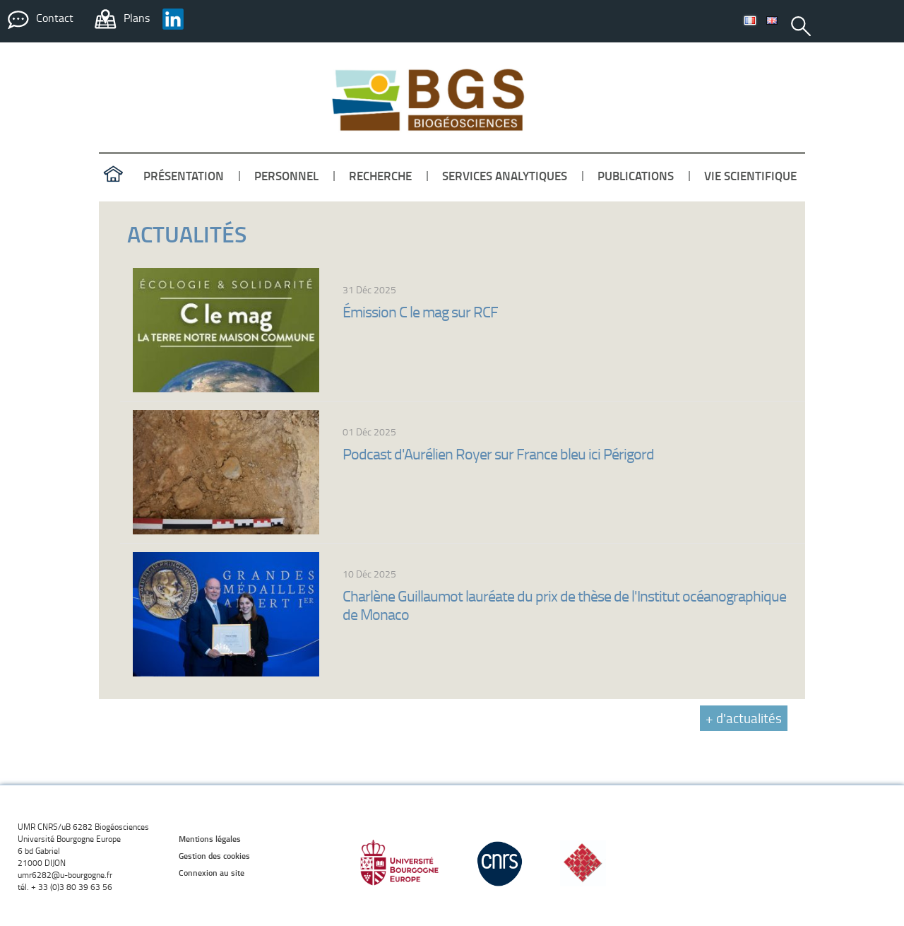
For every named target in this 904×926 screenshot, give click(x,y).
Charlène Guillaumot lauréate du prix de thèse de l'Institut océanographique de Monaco (564, 605)
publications (635, 175)
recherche (380, 175)
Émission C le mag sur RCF (420, 311)
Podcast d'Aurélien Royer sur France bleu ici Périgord (498, 453)
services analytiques (504, 175)
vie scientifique (750, 175)
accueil (113, 175)
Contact (54, 17)
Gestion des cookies (214, 856)
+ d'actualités (744, 717)
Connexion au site (211, 873)
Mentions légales (210, 839)
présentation (183, 175)
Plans (137, 17)
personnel (286, 175)
